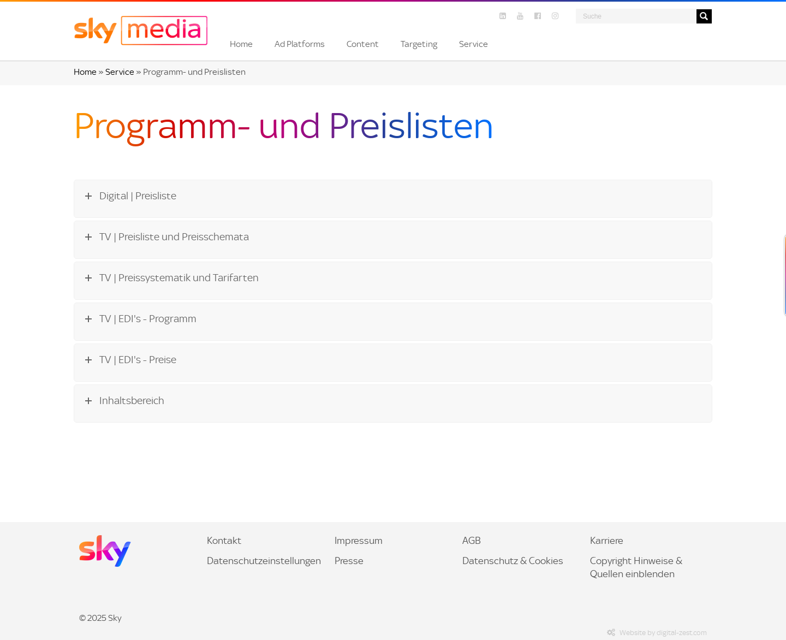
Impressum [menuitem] (359, 540)
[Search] (636, 16)
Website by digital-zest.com (655, 633)
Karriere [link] (606, 540)
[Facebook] (538, 16)
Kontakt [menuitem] (224, 540)
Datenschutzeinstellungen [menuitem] (264, 560)
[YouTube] (520, 16)
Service (119, 72)
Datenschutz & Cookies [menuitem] (512, 560)
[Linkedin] (503, 16)
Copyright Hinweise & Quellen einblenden (636, 567)
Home (85, 72)
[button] (241, 44)
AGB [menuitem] (471, 540)
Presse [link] (349, 560)
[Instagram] (555, 16)
